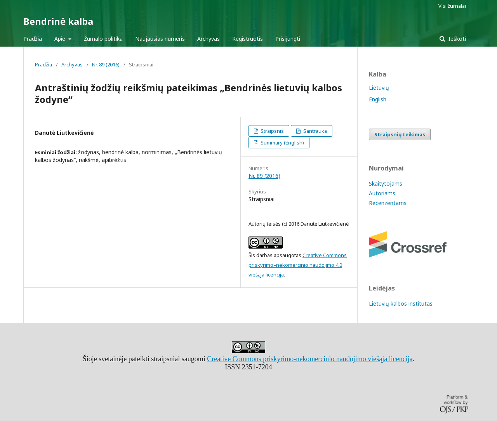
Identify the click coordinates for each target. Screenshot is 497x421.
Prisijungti (287, 38)
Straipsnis (271, 130)
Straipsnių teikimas (399, 134)
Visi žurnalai (452, 5)
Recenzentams (388, 203)
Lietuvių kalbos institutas (401, 303)
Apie (60, 38)
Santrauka (314, 130)
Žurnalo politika (103, 38)
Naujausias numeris (160, 38)
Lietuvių (379, 87)
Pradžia (32, 38)
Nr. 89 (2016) (106, 64)
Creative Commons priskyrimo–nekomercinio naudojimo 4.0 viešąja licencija (297, 265)
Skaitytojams (385, 183)
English (377, 99)
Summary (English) (281, 142)
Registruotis (247, 38)
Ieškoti (456, 38)
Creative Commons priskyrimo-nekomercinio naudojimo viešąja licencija (309, 359)
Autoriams (382, 193)
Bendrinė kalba (58, 21)
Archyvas (208, 38)
